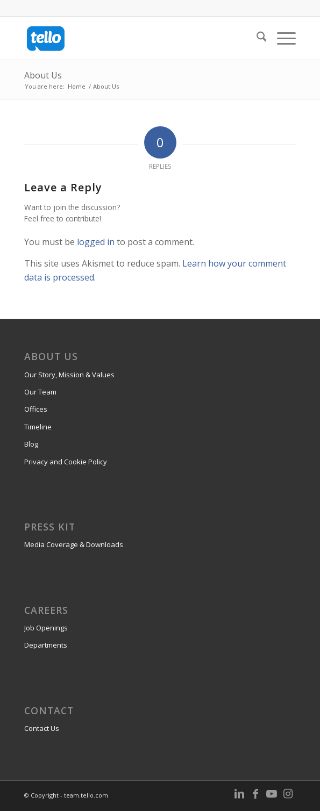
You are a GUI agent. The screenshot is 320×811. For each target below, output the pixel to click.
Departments (45, 645)
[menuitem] (256, 38)
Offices (35, 409)
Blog (31, 444)
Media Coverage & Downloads (73, 544)
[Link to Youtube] (272, 794)
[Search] (256, 38)
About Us (43, 75)
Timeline (38, 427)
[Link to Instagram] (288, 794)
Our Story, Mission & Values (69, 374)
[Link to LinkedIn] (239, 794)
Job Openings (46, 628)
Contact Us (41, 728)
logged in (96, 242)
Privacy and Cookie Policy (65, 461)
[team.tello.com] (133, 38)
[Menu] (281, 38)
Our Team (40, 392)
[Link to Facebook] (255, 794)
